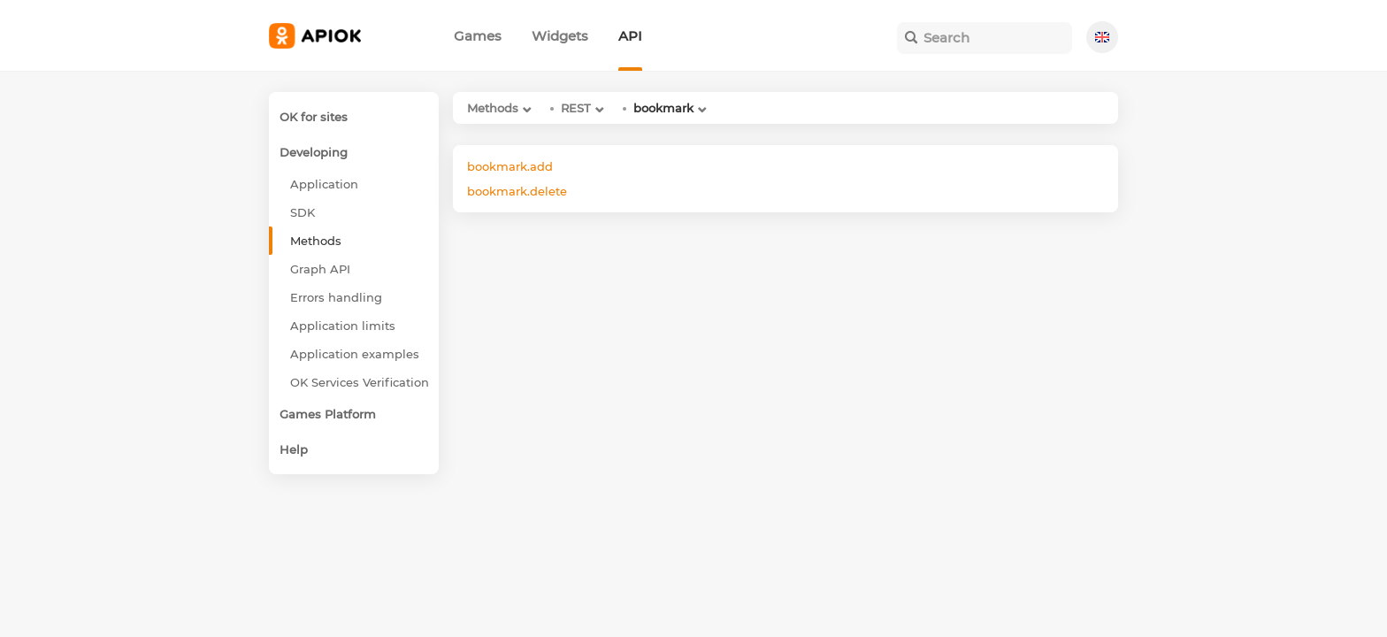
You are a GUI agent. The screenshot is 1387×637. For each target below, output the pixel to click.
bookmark (663, 108)
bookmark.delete (517, 191)
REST (576, 108)
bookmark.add (510, 166)
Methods (492, 108)
